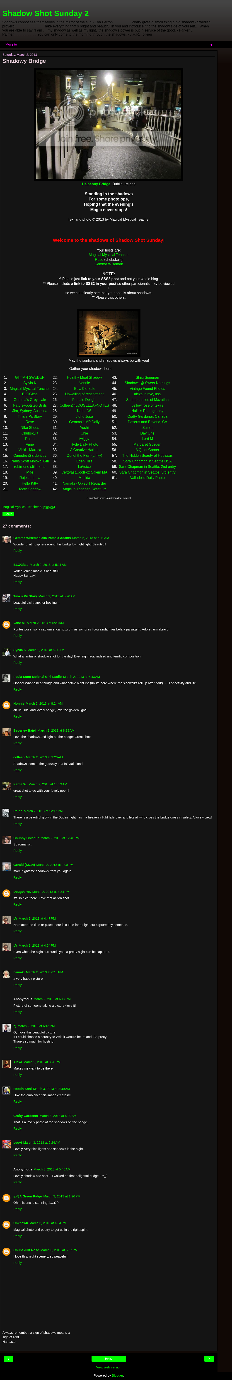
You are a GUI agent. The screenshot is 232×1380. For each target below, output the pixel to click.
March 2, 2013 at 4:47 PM (37, 918)
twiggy (84, 439)
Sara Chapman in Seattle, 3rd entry (147, 472)
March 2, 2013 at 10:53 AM (48, 784)
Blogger (117, 1375)
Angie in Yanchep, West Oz (84, 489)
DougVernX (22, 892)
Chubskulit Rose (26, 1250)
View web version (108, 1367)
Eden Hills (84, 461)
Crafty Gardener (25, 1116)
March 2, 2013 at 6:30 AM (45, 650)
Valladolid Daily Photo (147, 478)
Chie (84, 433)
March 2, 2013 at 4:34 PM (51, 892)
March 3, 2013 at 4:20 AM (58, 1116)
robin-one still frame (30, 467)
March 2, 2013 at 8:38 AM (56, 730)
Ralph (29, 439)
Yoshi (84, 428)
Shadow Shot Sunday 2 (45, 13)
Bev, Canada (84, 389)
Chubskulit (30, 433)
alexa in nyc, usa (147, 394)
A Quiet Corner (147, 450)
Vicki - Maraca (30, 450)
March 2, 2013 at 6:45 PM (36, 1026)
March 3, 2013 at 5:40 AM (52, 1169)
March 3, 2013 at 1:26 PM (61, 1196)
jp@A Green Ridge (27, 1196)
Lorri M (147, 439)
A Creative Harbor (84, 450)
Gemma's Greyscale (30, 400)
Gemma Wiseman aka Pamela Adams (42, 538)
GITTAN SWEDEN (30, 377)
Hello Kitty (30, 483)
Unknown (20, 1223)
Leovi (17, 1142)
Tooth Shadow (30, 489)
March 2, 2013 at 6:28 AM (45, 623)
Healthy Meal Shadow (84, 377)
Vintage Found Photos (147, 389)
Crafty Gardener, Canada (147, 416)
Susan (147, 428)
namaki (19, 972)
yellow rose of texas (147, 405)
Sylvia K (29, 383)
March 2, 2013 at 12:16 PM (43, 811)
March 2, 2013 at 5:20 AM (57, 596)
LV (15, 918)
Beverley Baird (24, 730)
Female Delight (84, 400)
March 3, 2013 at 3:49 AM (51, 1089)
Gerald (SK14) (24, 865)
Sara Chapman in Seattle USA (147, 461)
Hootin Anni (22, 1089)
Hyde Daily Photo (84, 444)
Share (8, 514)
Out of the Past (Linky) (84, 455)
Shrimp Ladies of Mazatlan (147, 400)
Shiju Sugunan (147, 377)
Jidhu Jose (84, 416)
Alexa (17, 1062)
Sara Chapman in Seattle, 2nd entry (147, 467)
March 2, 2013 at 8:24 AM (44, 703)
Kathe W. (84, 411)
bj (14, 1026)
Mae (29, 472)
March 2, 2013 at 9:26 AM (44, 757)
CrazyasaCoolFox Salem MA (84, 472)
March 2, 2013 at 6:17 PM (52, 999)
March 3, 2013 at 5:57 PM (59, 1250)
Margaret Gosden (147, 444)
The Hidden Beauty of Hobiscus (147, 455)
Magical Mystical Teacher (109, 255)
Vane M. (19, 623)
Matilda (84, 478)
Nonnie (84, 383)
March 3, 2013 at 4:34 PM (48, 1223)
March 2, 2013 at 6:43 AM (81, 677)
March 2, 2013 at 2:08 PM (54, 865)
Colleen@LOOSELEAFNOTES (84, 405)
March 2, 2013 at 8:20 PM (41, 1062)
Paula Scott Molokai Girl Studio (37, 677)
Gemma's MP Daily (84, 422)
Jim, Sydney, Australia (29, 411)
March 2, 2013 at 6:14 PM (44, 972)
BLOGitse (30, 394)
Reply (17, 550)
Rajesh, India (29, 478)
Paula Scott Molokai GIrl (30, 461)
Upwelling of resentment (84, 394)
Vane (30, 444)
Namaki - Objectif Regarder (84, 483)
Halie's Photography (147, 411)
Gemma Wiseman (108, 264)
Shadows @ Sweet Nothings (147, 383)
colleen (19, 757)
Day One (147, 433)
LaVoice (84, 467)
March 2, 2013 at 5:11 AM (90, 538)
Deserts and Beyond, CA (147, 422)
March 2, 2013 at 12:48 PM (60, 838)
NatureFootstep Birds (30, 405)
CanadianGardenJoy (29, 455)
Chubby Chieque (26, 838)
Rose (99, 259)
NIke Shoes (30, 428)
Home (108, 1358)
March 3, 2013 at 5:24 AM (41, 1142)
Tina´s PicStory (30, 416)
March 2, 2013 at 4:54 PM (37, 945)
